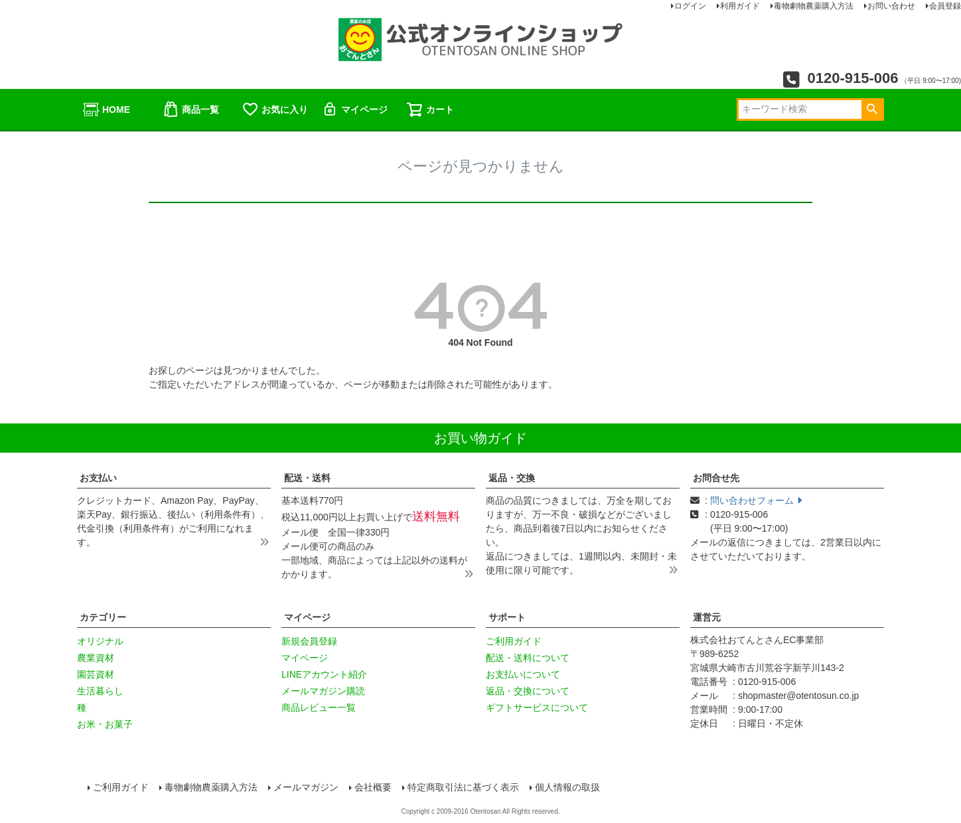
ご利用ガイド (514, 641)
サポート (507, 617)
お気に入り (275, 109)
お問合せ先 (716, 478)
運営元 (707, 617)
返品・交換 (511, 478)
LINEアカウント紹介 (324, 674)
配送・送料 (307, 478)
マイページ (354, 109)
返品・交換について (527, 691)
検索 (871, 109)
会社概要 (373, 787)
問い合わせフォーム (756, 500)
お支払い (98, 478)
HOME (106, 109)
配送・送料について (527, 657)
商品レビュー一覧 (318, 707)
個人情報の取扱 (567, 787)
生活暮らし (100, 691)
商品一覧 (190, 109)
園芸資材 (95, 674)
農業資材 (95, 657)
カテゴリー (103, 617)
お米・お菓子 (105, 724)
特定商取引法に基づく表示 (463, 787)
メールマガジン (305, 787)
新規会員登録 (309, 641)
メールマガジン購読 (323, 691)
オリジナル (100, 641)
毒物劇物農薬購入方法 (211, 787)
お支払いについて (523, 674)
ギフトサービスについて (537, 707)
